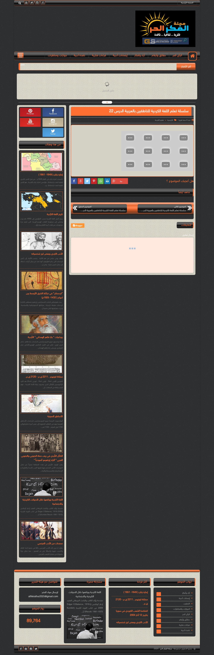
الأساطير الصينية (55, 416)
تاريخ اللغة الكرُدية (55, 214)
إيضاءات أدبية (120, 55)
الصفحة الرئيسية (187, 3)
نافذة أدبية (185, 630)
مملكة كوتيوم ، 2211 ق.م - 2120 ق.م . (44, 377)
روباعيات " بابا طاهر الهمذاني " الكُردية (45, 337)
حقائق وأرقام (159, 55)
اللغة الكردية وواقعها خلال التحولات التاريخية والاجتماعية (42, 502)
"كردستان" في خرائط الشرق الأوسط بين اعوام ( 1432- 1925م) (44, 295)
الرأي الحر (177, 55)
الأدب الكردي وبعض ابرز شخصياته (47, 254)
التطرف (187, 604)
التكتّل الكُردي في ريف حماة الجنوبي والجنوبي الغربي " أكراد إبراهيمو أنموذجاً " (42, 458)
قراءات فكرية (99, 55)
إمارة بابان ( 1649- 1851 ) (50, 175)
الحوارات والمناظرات (181, 609)
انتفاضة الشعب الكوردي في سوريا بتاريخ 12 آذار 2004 (132, 613)
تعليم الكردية (159, 120)
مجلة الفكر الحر (166, 649)
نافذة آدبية (79, 55)
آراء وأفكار (139, 55)
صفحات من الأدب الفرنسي (50, 543)
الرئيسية (170, 120)
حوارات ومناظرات (57, 55)
